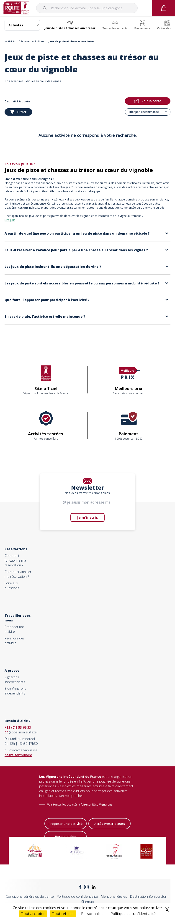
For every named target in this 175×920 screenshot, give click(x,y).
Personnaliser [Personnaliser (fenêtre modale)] (93, 913)
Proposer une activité (65, 823)
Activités (10, 41)
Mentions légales (114, 896)
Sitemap (87, 901)
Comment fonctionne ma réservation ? (15, 560)
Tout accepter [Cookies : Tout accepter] (33, 913)
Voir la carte (147, 101)
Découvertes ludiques (32, 41)
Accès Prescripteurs (109, 823)
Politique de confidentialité (77, 896)
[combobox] (87, 8)
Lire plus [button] (10, 220)
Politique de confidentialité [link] (133, 913)
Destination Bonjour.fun (148, 896)
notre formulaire (18, 755)
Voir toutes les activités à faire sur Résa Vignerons (79, 804)
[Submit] (45, 8)
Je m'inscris (87, 517)
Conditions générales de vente (30, 896)
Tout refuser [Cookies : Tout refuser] (63, 913)
